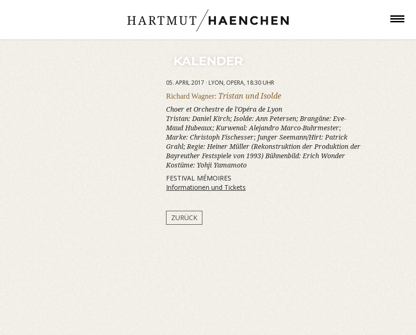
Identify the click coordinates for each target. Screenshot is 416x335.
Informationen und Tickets (206, 187)
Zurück (184, 217)
